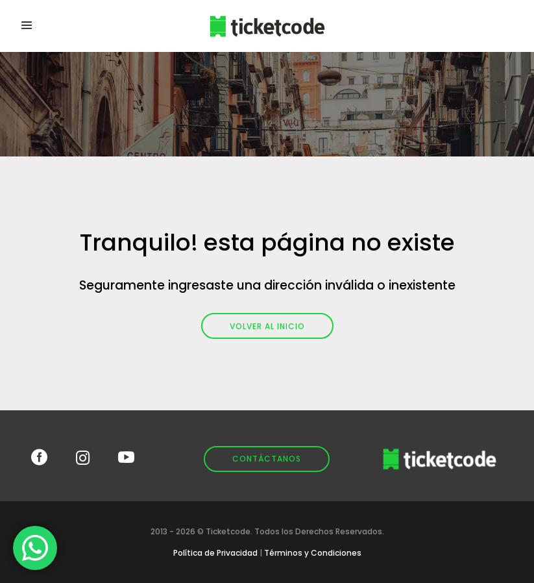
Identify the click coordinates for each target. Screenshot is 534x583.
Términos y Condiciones (312, 552)
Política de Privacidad (215, 552)
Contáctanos (266, 458)
